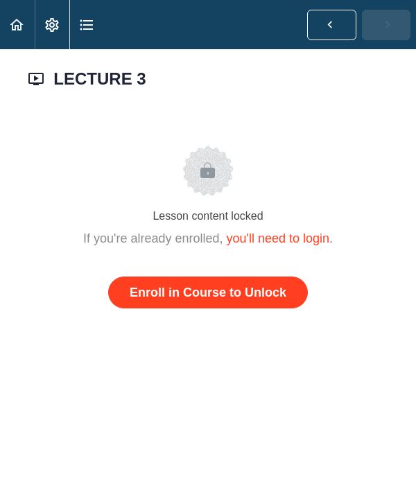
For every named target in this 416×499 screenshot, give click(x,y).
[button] (17, 24)
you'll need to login (278, 238)
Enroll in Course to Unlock (208, 292)
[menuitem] (52, 24)
